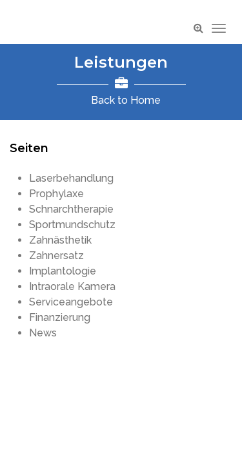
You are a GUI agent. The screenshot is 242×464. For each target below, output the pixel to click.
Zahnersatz (56, 255)
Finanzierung (59, 317)
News (43, 333)
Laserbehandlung (71, 178)
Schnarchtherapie (71, 209)
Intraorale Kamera (72, 286)
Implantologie (62, 271)
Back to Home (126, 100)
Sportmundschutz (72, 224)
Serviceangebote (71, 302)
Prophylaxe (56, 194)
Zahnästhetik (60, 240)
